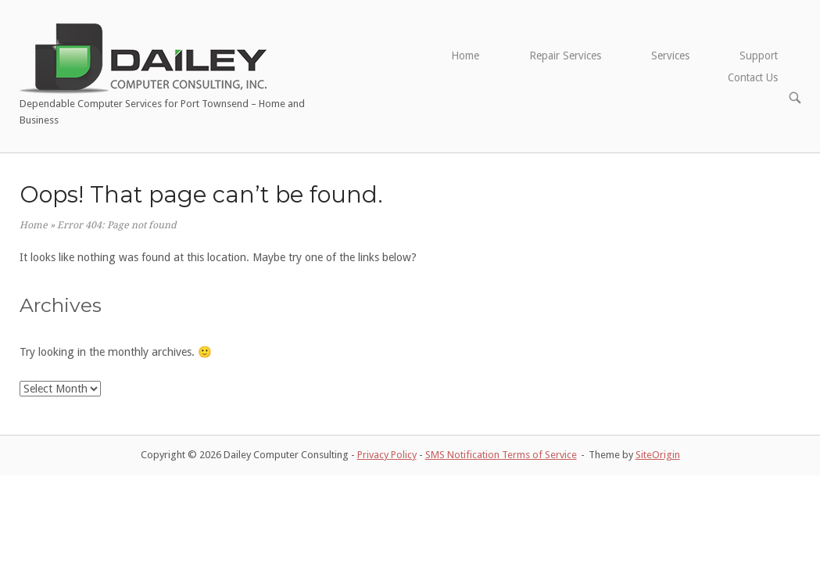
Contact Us (753, 77)
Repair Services (565, 55)
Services (670, 55)
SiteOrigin (658, 455)
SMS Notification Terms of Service (501, 455)
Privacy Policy (387, 455)
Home (465, 55)
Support (758, 55)
